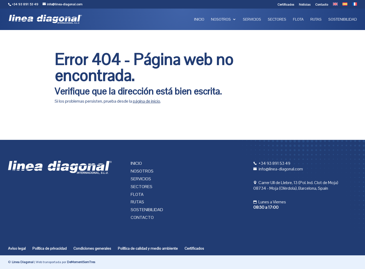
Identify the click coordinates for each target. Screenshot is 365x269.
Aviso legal (17, 248)
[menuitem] (335, 5)
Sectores (277, 19)
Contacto (321, 5)
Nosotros (221, 19)
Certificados (285, 5)
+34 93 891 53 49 (25, 4)
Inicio (199, 19)
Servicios (252, 19)
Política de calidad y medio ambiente (148, 248)
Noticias (304, 5)
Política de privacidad (49, 248)
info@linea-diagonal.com (281, 169)
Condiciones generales (92, 248)
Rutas (316, 19)
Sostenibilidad (342, 19)
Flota (298, 19)
